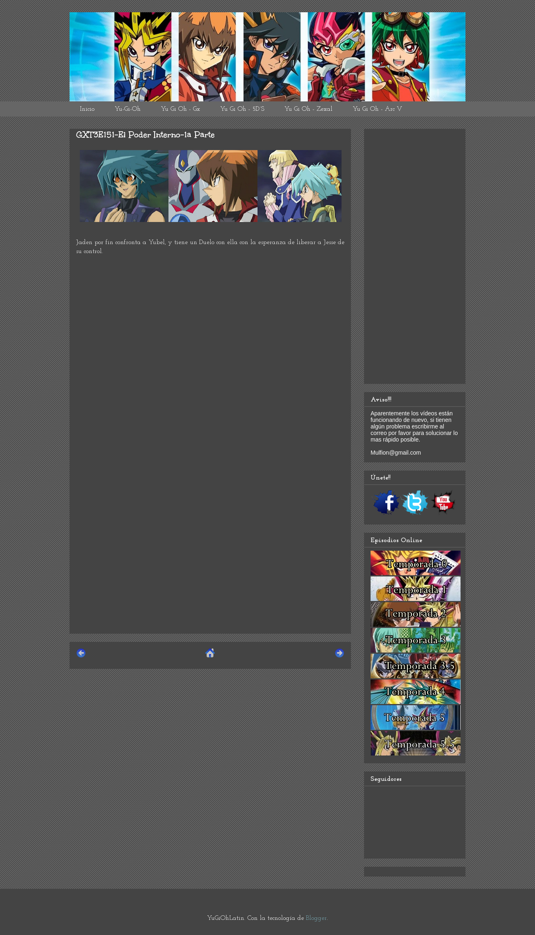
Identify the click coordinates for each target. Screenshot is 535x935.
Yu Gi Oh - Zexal (308, 109)
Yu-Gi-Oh (128, 109)
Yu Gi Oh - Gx (180, 109)
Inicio (87, 109)
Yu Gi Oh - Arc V (377, 109)
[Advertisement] (210, 570)
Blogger (316, 918)
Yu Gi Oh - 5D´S (242, 109)
